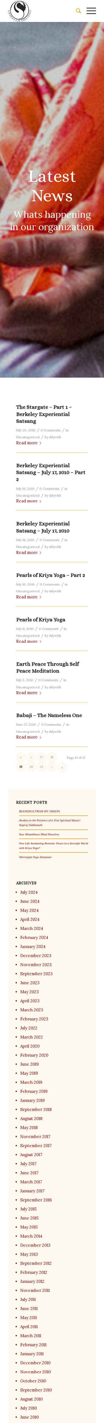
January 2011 (32, 1353)
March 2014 (31, 1236)
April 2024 (30, 919)
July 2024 (29, 892)
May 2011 (28, 1317)
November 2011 (35, 1290)
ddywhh (55, 437)
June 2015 (29, 1218)
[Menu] (88, 11)
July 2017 (28, 1163)
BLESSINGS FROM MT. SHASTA (39, 811)
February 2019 (33, 1091)
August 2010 (31, 1399)
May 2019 (29, 1073)
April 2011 (29, 1326)
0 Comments (51, 430)
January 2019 (32, 1100)
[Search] (75, 11)
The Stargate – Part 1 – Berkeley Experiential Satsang (44, 414)
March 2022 (31, 1037)
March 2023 (31, 1009)
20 (31, 767)
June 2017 (29, 1172)
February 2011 (33, 1344)
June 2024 (30, 901)
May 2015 (29, 1227)
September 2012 (36, 1263)
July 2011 (28, 1299)
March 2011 (30, 1335)
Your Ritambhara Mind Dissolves (39, 834)
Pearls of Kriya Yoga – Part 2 (50, 575)
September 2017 (36, 1145)
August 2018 (31, 1118)
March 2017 (31, 1181)
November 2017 (35, 1136)
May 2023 (29, 991)
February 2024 (34, 937)
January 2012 (32, 1281)
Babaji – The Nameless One (49, 715)
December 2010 (35, 1362)
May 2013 (29, 1254)
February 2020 (34, 1055)
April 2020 (30, 1046)
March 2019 (31, 1082)
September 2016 (36, 1200)
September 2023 (36, 973)
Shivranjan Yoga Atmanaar (35, 857)
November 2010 (35, 1371)
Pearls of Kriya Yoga (40, 619)
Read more (29, 442)
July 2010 (28, 1408)
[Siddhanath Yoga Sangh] (43, 11)
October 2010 (33, 1381)
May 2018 (29, 1127)
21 (41, 767)
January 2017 (32, 1190)
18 (52, 757)
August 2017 (31, 1154)
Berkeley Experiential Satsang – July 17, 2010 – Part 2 (50, 472)
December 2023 (35, 955)
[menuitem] (75, 11)
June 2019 (29, 1064)
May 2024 (29, 910)
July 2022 (28, 1028)
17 (41, 757)
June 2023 (30, 982)
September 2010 (36, 1390)
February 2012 (33, 1272)
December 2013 (35, 1245)
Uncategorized (28, 437)
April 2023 (30, 1000)
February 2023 (34, 1019)
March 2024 (31, 928)
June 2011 (29, 1308)
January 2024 (33, 946)
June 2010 (29, 1417)
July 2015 (28, 1209)
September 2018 (36, 1109)
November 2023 (36, 964)
